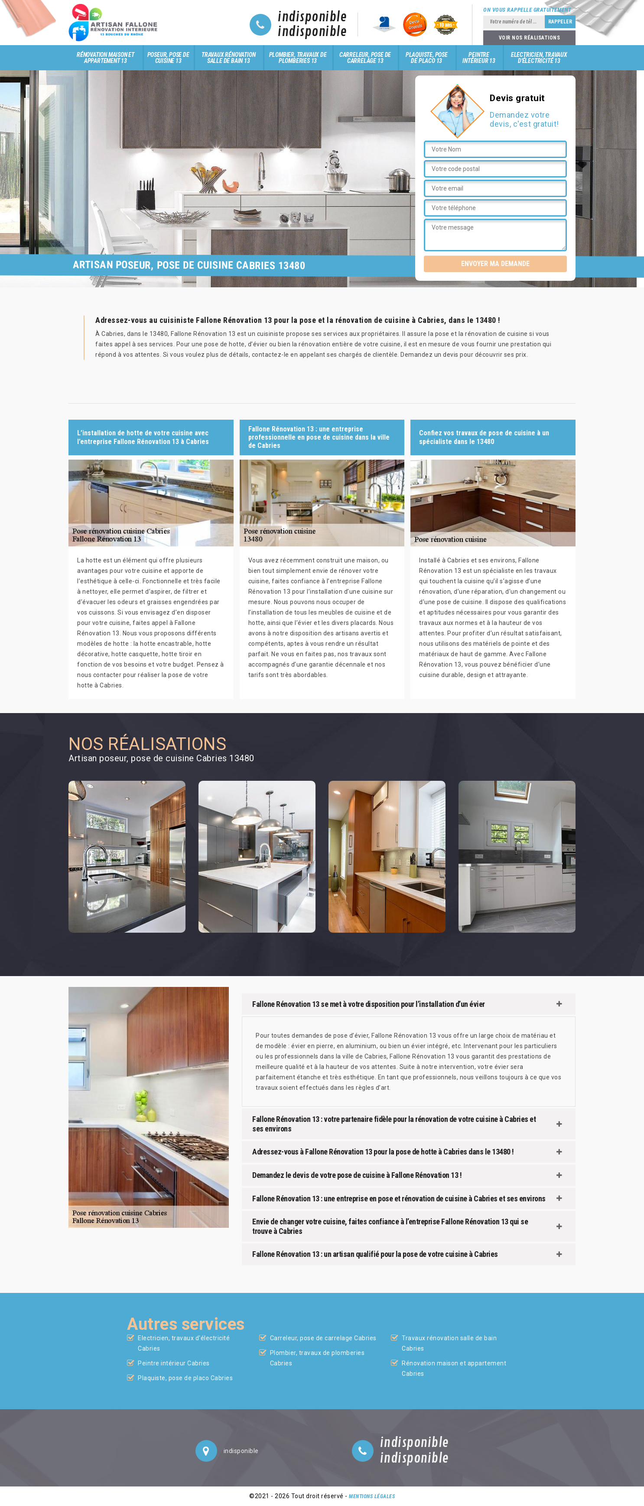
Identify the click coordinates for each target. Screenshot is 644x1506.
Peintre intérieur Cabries (174, 1363)
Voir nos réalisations (529, 38)
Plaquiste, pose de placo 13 (427, 57)
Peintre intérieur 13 (478, 57)
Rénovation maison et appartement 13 (105, 57)
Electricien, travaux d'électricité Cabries (184, 1343)
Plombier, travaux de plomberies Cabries (317, 1358)
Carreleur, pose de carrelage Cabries (323, 1338)
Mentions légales (372, 1496)
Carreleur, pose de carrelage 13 (365, 57)
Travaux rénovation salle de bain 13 (228, 57)
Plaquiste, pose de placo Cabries (185, 1377)
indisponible (312, 17)
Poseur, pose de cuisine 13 (168, 57)
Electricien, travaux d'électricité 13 (539, 57)
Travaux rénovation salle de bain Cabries (449, 1343)
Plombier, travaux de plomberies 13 (298, 57)
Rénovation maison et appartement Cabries (454, 1368)
